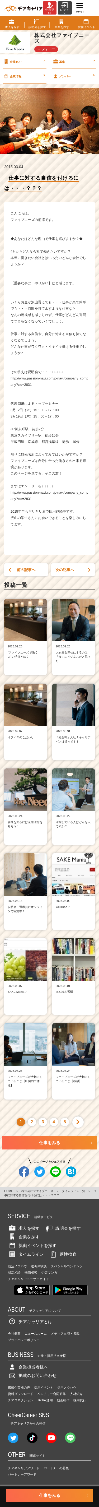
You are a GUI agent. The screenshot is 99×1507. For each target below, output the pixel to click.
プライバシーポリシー (24, 1340)
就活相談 (14, 1272)
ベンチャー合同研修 (51, 1394)
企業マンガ (49, 1272)
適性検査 (63, 1254)
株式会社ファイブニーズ (37, 1191)
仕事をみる (49, 1142)
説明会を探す (63, 1228)
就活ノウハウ (17, 1266)
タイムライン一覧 (73, 1191)
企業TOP (24, 61)
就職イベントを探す (32, 1245)
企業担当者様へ (28, 1367)
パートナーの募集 (56, 1468)
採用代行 (79, 1400)
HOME (8, 1191)
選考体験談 (39, 1266)
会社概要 (14, 1334)
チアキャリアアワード (24, 1468)
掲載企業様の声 (19, 1387)
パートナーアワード (22, 1474)
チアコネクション (20, 1400)
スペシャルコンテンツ (67, 1266)
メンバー (74, 76)
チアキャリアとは (30, 1322)
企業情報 (24, 76)
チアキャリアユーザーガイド (28, 1279)
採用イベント (43, 1387)
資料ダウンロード (20, 1394)
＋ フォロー (46, 49)
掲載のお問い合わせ (32, 1375)
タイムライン (26, 1254)
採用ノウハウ (66, 1387)
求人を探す (24, 1228)
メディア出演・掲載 (65, 1334)
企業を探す (24, 1237)
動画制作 (63, 1400)
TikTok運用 (45, 1400)
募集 (74, 61)
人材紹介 (76, 1394)
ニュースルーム (36, 1334)
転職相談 (31, 1272)
